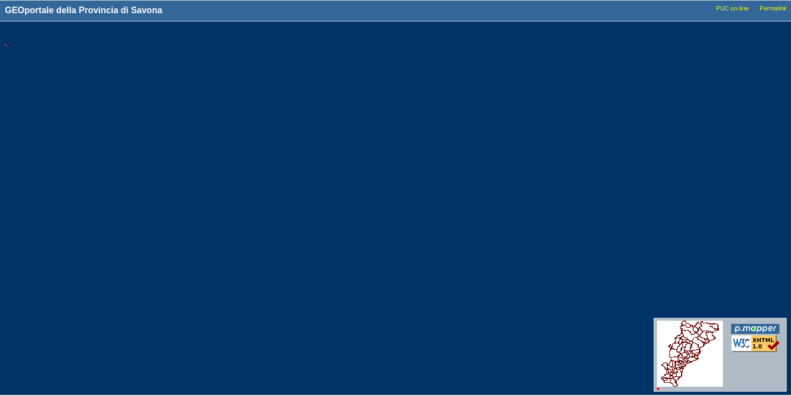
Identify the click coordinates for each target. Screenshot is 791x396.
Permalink (773, 8)
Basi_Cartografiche (704, 84)
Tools (595, 34)
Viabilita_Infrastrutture (709, 138)
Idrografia (691, 180)
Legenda (754, 34)
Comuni (688, 53)
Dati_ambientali (699, 211)
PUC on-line (732, 8)
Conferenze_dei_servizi (710, 298)
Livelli (688, 34)
